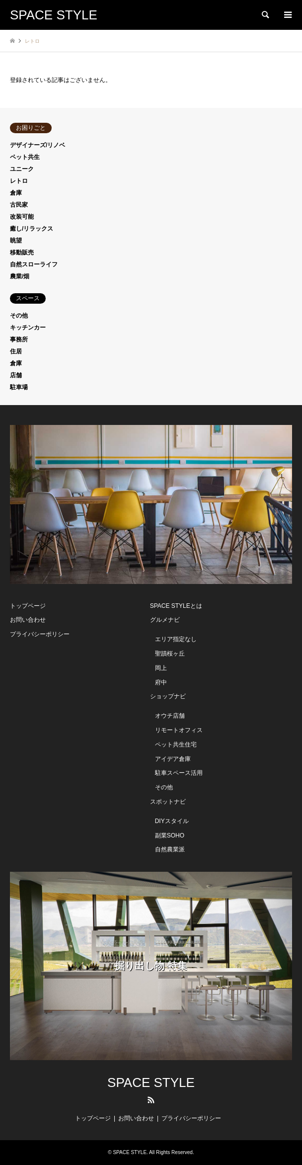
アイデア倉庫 (173, 758)
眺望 (16, 240)
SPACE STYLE (151, 1082)
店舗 (16, 375)
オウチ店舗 (170, 715)
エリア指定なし (176, 639)
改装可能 (22, 216)
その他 (19, 315)
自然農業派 (170, 849)
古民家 (19, 204)
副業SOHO (169, 835)
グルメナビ (165, 619)
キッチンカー (28, 327)
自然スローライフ (34, 264)
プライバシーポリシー (40, 634)
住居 (16, 351)
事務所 (19, 339)
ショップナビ (168, 696)
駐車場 (19, 387)
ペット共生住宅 (176, 744)
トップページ (28, 605)
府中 (161, 682)
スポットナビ (168, 801)
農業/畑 (19, 276)
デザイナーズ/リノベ (37, 145)
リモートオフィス (179, 730)
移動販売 (22, 252)
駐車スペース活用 (179, 772)
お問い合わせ (28, 619)
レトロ (19, 180)
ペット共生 (25, 157)
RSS (151, 1099)
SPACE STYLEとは (176, 605)
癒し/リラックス (31, 228)
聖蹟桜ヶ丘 (170, 653)
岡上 (161, 668)
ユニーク (22, 169)
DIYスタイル (172, 821)
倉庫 (16, 192)
